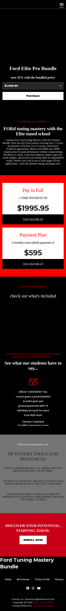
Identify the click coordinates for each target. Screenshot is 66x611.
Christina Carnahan (43, 605)
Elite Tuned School (43, 602)
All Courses (23, 579)
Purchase (33, 95)
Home (8, 579)
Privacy (59, 579)
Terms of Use (42, 579)
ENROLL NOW (33, 539)
